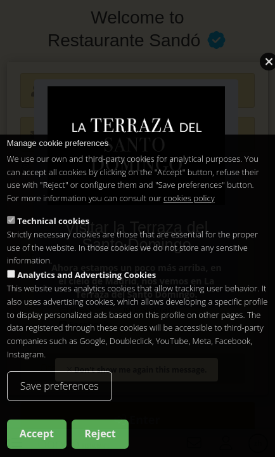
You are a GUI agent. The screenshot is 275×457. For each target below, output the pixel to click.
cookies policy (189, 198)
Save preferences (59, 386)
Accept (37, 433)
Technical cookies (53, 221)
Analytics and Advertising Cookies (86, 275)
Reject (100, 433)
